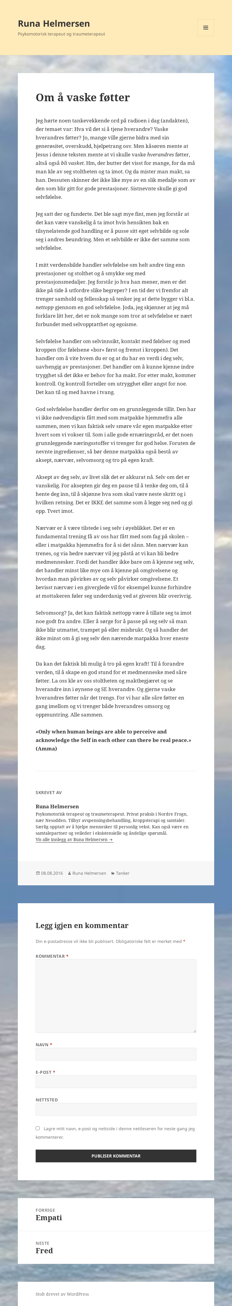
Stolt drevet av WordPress (62, 1294)
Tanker (123, 873)
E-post (45, 1072)
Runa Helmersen (54, 23)
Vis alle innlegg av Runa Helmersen (72, 839)
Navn (44, 1044)
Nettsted (47, 1100)
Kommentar (52, 956)
